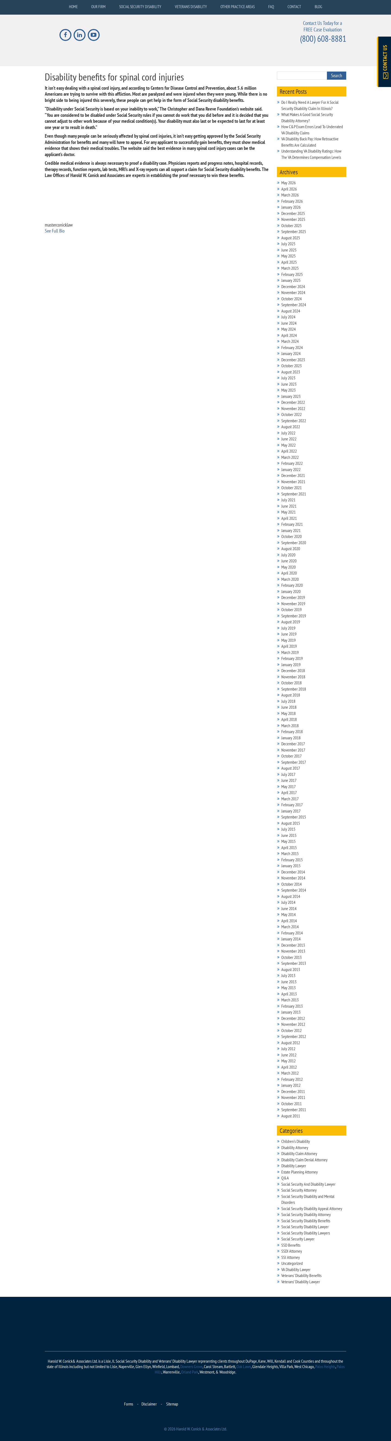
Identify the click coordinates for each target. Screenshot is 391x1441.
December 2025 (293, 213)
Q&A (285, 1178)
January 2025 (291, 280)
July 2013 (288, 975)
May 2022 (288, 445)
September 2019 (293, 615)
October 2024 (291, 298)
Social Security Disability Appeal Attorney (311, 1208)
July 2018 (288, 701)
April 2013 (289, 994)
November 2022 (293, 408)
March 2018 (290, 725)
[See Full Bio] (68, 231)
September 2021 (293, 494)
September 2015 (293, 817)
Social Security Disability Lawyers (305, 1233)
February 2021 (292, 524)
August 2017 (290, 768)
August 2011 (290, 1115)
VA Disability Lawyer (295, 1269)
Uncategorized (292, 1263)
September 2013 (293, 963)
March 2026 (290, 195)
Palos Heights (325, 1366)
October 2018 (291, 682)
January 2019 (291, 664)
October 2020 (291, 536)
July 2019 (288, 628)
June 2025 (289, 250)
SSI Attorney (290, 1257)
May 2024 (288, 329)
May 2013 (288, 987)
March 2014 (290, 926)
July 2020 (288, 554)
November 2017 (293, 750)
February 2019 (292, 658)
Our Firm (98, 6)
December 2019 (293, 597)
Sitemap (172, 1404)
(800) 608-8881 (323, 38)
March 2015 (290, 853)
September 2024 (293, 304)
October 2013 (291, 957)
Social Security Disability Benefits (305, 1220)
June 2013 (289, 981)
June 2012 (289, 1055)
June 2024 (289, 323)
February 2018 (292, 731)
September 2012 (293, 1036)
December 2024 (293, 286)
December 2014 (293, 872)
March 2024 (290, 341)
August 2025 (290, 237)
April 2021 (289, 518)
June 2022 (289, 438)
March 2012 (290, 1073)
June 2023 (289, 384)
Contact (294, 6)
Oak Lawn (244, 1366)
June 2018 (289, 707)
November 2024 (293, 292)
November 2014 (293, 878)
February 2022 (292, 463)
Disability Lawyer (293, 1165)
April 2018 (289, 719)
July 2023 (288, 378)
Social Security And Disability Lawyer (308, 1184)
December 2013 (293, 945)
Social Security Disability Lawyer (305, 1226)
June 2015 (289, 835)
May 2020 (288, 567)
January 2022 (291, 469)
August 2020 (290, 548)
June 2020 (289, 560)
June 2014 (289, 908)
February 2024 (292, 347)
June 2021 (289, 506)
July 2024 (288, 317)
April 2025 (289, 262)
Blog (318, 6)
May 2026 (288, 182)
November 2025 (293, 219)
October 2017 (291, 756)
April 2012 (289, 1067)
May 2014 (288, 914)
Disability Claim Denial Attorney (304, 1159)
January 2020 (291, 591)
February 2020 (292, 585)
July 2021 (288, 499)
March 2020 (290, 579)
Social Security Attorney (299, 1190)
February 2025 (292, 274)
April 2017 (289, 792)
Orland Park (189, 1372)
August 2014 (290, 896)
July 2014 (288, 902)
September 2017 (293, 762)
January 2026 (291, 207)
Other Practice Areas (237, 6)
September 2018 (293, 689)
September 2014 (293, 890)
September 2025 (293, 231)
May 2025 (288, 256)
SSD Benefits (290, 1245)
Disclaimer (149, 1404)
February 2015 (292, 859)
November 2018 (293, 676)
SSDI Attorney (291, 1251)
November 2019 (293, 603)
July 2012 (288, 1048)
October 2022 (291, 414)
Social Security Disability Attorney (306, 1214)
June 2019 (289, 634)
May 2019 (288, 640)
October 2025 (291, 225)
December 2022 (293, 402)
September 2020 (293, 542)
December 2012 (293, 1018)
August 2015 (290, 823)
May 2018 (288, 713)
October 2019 (291, 609)
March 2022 (290, 457)
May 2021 (288, 512)
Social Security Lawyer (297, 1239)
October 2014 (291, 884)
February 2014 (292, 933)
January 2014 (291, 939)
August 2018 (290, 695)
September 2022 (293, 420)
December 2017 (293, 743)
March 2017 (290, 798)
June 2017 (289, 780)
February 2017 (292, 804)
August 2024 (290, 311)
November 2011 (293, 1097)
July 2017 (288, 774)
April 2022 (289, 451)
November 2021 (293, 481)
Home (73, 6)
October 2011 (291, 1103)
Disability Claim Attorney (299, 1153)
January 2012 (291, 1085)
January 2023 (291, 396)
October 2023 (291, 365)
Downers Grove (191, 1366)
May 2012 (288, 1060)
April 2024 (289, 335)
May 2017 (288, 786)
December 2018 (293, 670)
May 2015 (288, 841)
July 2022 (288, 433)
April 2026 (289, 189)
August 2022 (290, 426)
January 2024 (291, 353)
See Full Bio (55, 231)
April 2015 (289, 847)
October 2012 (291, 1030)
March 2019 (290, 652)
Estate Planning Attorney (299, 1172)
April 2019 (289, 646)
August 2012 (290, 1042)
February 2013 (292, 1006)
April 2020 (289, 573)
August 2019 (290, 621)
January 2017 (291, 811)
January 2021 (291, 530)
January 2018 (291, 737)
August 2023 (290, 372)
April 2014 (289, 920)
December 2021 (293, 475)
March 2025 (290, 268)
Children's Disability (295, 1141)
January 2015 (291, 865)
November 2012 (293, 1024)
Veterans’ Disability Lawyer (300, 1281)
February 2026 (292, 201)
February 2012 (292, 1079)
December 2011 (293, 1091)
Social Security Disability (140, 6)
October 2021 (291, 487)
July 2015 (288, 829)
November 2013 (293, 951)
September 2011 (293, 1109)
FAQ (271, 6)
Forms (128, 1404)
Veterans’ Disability (191, 6)
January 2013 (291, 1012)
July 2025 (288, 243)
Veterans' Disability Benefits (301, 1275)
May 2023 (288, 390)
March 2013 (290, 999)
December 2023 (293, 359)
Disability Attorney (294, 1147)
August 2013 (290, 969)
